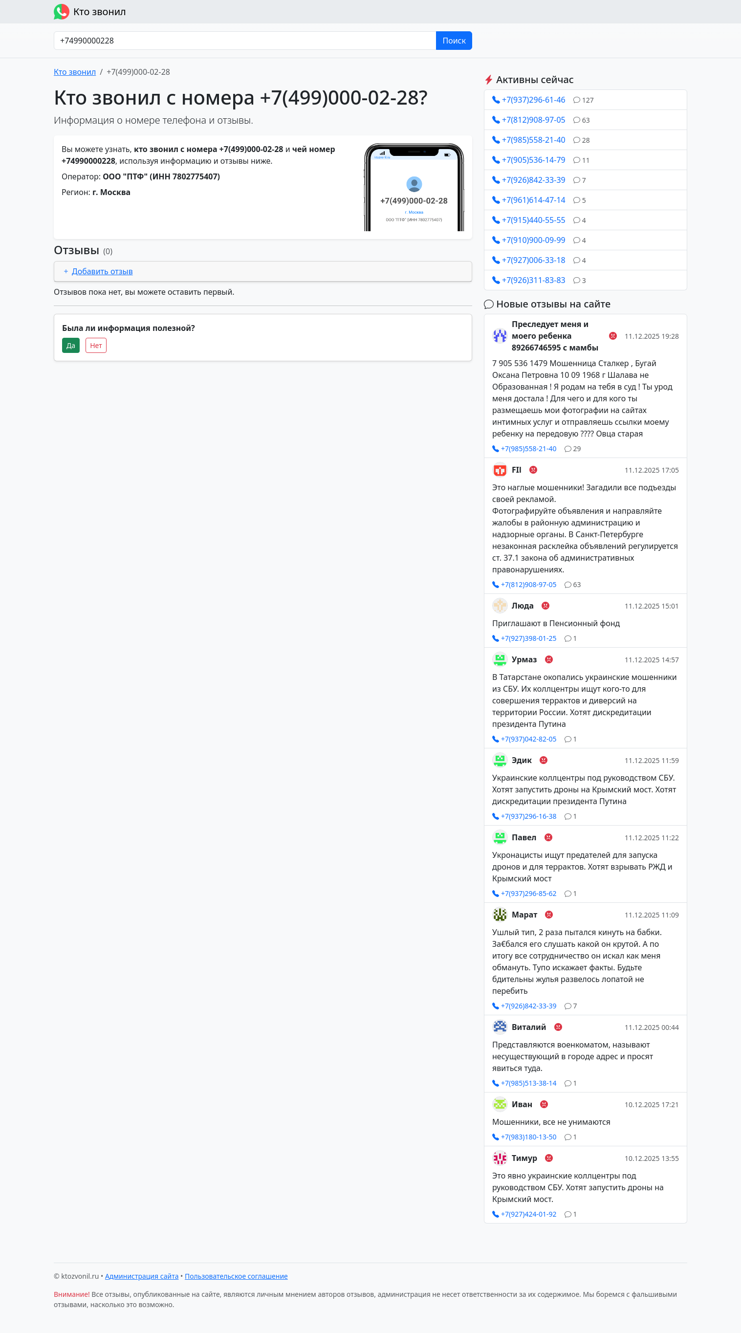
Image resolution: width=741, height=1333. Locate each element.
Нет (96, 345)
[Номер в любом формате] (245, 40)
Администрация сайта (142, 1276)
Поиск (454, 40)
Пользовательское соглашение (236, 1276)
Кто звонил (90, 12)
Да (70, 345)
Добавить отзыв (97, 271)
